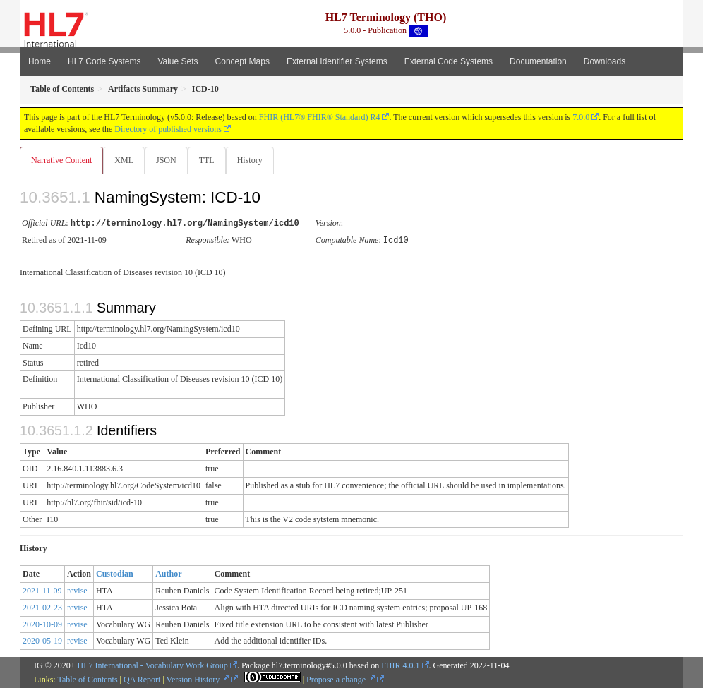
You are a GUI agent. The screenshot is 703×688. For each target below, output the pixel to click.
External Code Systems (448, 61)
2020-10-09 (42, 624)
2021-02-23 (42, 607)
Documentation (538, 61)
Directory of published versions (168, 129)
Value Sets (177, 61)
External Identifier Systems (337, 61)
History (255, 160)
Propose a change (340, 679)
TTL (211, 160)
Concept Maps (242, 61)
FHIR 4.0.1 (400, 665)
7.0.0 (580, 117)
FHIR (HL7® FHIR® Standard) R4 (319, 117)
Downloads (604, 61)
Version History (198, 679)
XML (125, 160)
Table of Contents (87, 679)
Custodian (114, 573)
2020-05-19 (42, 640)
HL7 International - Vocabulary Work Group (153, 665)
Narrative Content (61, 160)
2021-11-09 (42, 590)
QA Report (142, 679)
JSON (169, 160)
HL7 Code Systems (104, 61)
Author (168, 573)
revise (77, 590)
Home (39, 61)
